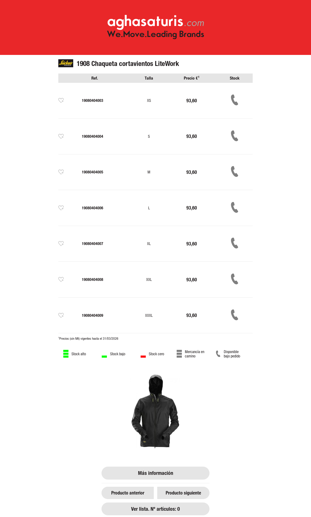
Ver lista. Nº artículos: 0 (155, 509)
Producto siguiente (183, 493)
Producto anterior (127, 493)
